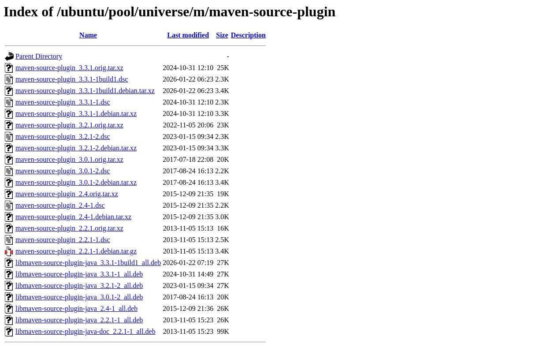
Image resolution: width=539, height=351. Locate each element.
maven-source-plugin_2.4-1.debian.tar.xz (73, 216)
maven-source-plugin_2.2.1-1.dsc (62, 239)
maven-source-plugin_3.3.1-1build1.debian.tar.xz (85, 90)
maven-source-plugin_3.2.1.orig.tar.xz (69, 125)
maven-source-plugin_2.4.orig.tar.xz (66, 194)
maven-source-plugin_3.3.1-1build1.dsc (71, 79)
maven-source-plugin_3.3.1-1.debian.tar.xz (76, 113)
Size (222, 35)
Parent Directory (38, 56)
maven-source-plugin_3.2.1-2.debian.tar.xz (76, 148)
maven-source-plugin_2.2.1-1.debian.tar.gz (76, 251)
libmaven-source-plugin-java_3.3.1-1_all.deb (79, 274)
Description (248, 35)
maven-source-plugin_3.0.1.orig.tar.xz (69, 159)
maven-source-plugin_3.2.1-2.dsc (62, 136)
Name (88, 35)
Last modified (188, 35)
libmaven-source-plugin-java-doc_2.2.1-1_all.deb (85, 331)
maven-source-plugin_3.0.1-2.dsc (62, 171)
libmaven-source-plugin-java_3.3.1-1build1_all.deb (88, 262)
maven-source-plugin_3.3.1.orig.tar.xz (69, 67)
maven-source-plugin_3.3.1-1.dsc (62, 102)
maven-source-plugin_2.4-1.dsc (60, 205)
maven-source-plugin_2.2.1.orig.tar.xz (69, 228)
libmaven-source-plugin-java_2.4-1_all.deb (76, 308)
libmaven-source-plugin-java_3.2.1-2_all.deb (79, 285)
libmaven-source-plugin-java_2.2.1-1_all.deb (79, 320)
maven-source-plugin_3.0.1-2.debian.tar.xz (76, 182)
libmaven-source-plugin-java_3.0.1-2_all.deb (79, 297)
